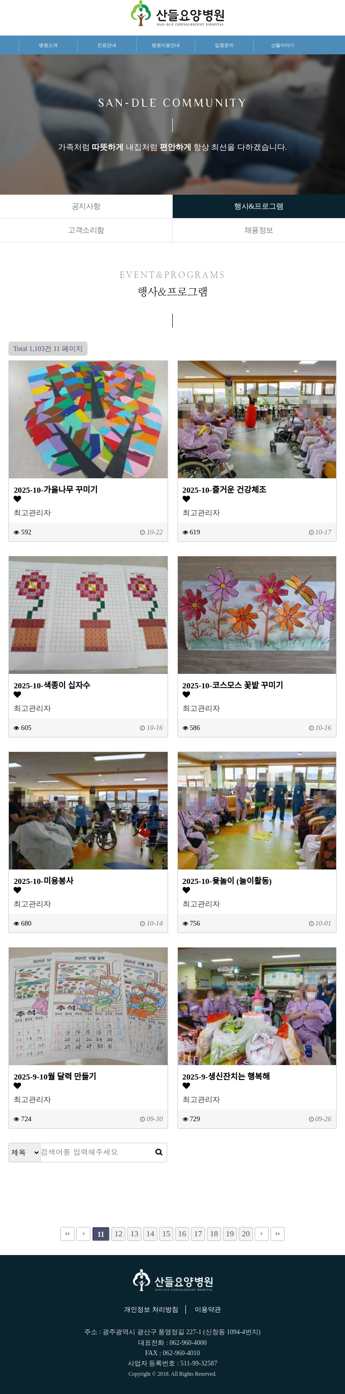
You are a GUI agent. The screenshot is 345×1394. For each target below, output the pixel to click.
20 (246, 1233)
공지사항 (86, 206)
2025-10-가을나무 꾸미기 (55, 490)
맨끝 (278, 1234)
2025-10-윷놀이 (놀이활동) (227, 881)
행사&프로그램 (258, 206)
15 (166, 1233)
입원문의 (224, 45)
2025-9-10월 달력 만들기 (55, 1077)
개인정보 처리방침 (151, 1309)
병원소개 (48, 45)
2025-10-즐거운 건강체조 (224, 490)
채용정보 (258, 230)
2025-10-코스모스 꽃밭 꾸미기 (233, 685)
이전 (83, 1234)
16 (182, 1233)
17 (198, 1233)
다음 (262, 1234)
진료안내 (106, 45)
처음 (67, 1234)
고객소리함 (86, 230)
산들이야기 (282, 45)
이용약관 (208, 1309)
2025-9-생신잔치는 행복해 (226, 1077)
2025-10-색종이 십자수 (52, 685)
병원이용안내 (166, 45)
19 (230, 1233)
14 (150, 1233)
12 (118, 1233)
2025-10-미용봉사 (43, 881)
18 (214, 1233)
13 (134, 1233)
